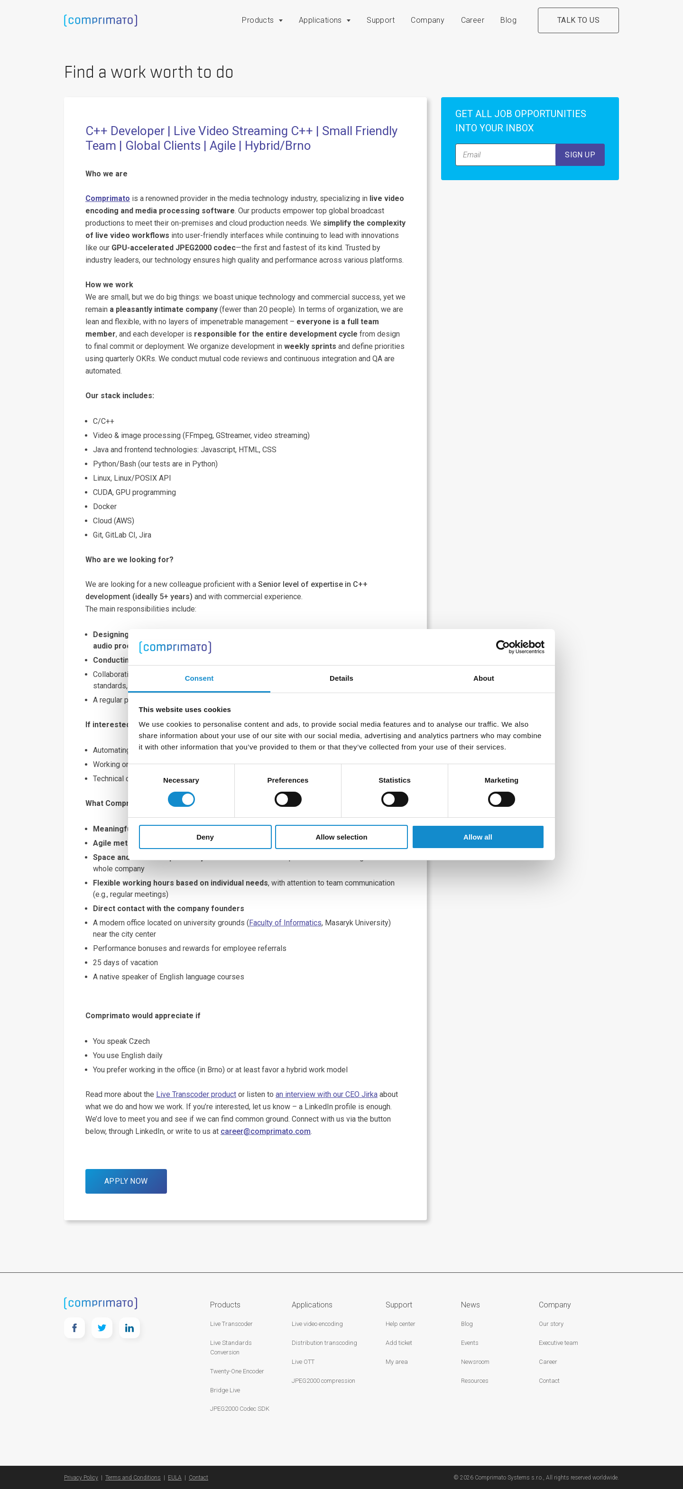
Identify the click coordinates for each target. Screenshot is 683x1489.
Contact (549, 1380)
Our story (551, 1323)
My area (397, 1361)
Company (427, 20)
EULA (175, 1477)
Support (381, 20)
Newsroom (475, 1361)
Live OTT (303, 1361)
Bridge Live (225, 1390)
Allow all (477, 837)
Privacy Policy (81, 1477)
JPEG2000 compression (323, 1380)
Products (258, 20)
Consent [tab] (199, 678)
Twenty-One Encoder (237, 1371)
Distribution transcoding (324, 1342)
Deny (205, 837)
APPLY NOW (126, 1181)
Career (472, 20)
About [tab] (483, 678)
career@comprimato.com (266, 1131)
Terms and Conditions (133, 1477)
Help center (400, 1323)
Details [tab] (341, 678)
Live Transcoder (231, 1323)
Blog (508, 20)
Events (470, 1342)
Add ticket (399, 1342)
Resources (475, 1380)
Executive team (558, 1342)
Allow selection (341, 837)
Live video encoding (317, 1323)
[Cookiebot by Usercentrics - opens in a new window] (503, 647)
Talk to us (578, 20)
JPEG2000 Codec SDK (239, 1408)
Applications (320, 20)
